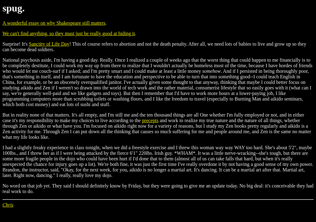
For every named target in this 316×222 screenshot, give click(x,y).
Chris (8, 205)
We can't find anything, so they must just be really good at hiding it (68, 33)
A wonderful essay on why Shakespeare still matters (54, 23)
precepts (150, 120)
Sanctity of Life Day (49, 44)
